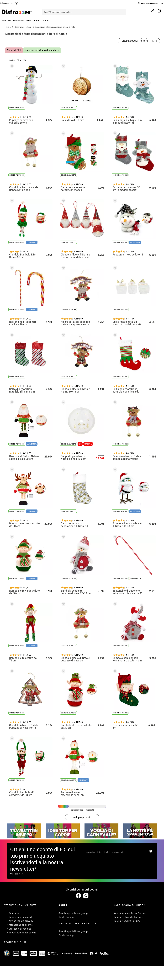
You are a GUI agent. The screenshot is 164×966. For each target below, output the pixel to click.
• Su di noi (13, 913)
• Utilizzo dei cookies (19, 928)
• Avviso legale (15, 920)
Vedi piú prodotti (82, 817)
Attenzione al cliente (148, 3)
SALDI (28, 20)
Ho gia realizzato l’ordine (128, 917)
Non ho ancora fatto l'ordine (129, 913)
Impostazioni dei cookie (22, 932)
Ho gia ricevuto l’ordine (127, 920)
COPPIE (45, 20)
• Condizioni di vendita (20, 917)
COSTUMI (6, 20)
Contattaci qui (66, 917)
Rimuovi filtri (14, 50)
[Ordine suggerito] (130, 40)
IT (162, 3)
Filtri (153, 40)
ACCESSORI (18, 20)
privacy (29, 920)
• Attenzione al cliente (20, 924)
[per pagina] (25, 60)
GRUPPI (36, 20)
